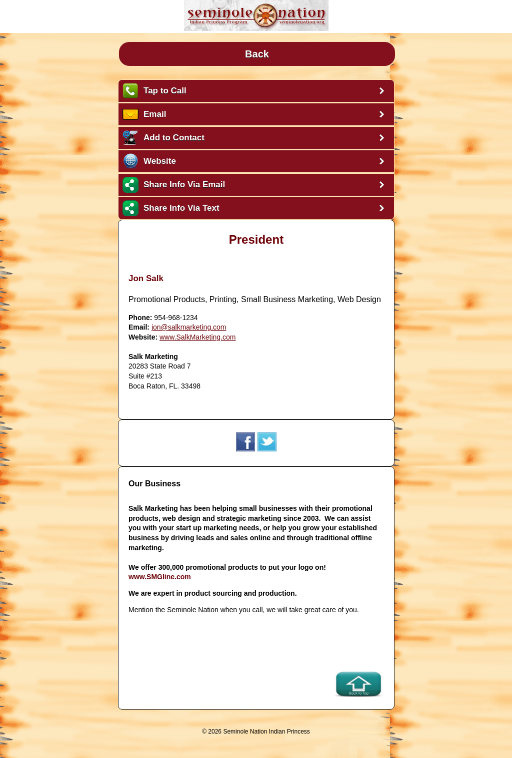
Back (257, 53)
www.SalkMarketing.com (198, 337)
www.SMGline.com (159, 577)
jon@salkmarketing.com (189, 327)
